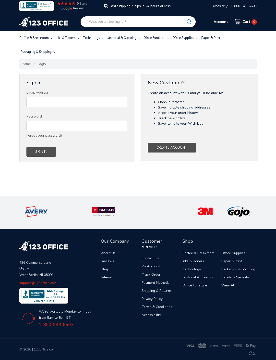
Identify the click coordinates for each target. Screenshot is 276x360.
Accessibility (151, 315)
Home (26, 64)
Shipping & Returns (157, 290)
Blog (104, 269)
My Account (151, 266)
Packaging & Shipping (38, 52)
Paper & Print (210, 38)
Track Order (151, 274)
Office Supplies (185, 38)
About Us (108, 253)
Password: (34, 116)
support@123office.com (38, 283)
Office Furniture (157, 38)
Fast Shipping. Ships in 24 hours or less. (137, 6)
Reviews (107, 261)
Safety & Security (235, 277)
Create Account (171, 147)
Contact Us (150, 258)
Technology (94, 38)
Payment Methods (155, 282)
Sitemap (107, 277)
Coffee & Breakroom (36, 38)
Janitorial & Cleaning (124, 38)
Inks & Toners (68, 38)
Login (41, 64)
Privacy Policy (152, 298)
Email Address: (37, 92)
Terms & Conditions (157, 307)
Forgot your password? (44, 135)
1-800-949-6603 (56, 324)
